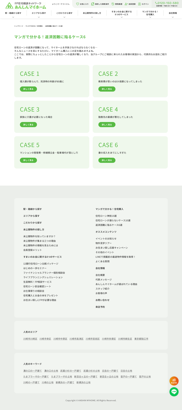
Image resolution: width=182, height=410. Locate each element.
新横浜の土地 (83, 382)
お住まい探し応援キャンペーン (112, 247)
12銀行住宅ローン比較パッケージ (40, 263)
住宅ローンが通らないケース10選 (113, 220)
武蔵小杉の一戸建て (70, 370)
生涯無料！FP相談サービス (37, 281)
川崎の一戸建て (31, 382)
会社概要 (100, 275)
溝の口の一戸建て (32, 370)
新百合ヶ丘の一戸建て (85, 376)
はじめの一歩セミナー (34, 268)
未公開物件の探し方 (92, 13)
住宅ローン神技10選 (106, 215)
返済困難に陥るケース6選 (109, 225)
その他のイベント (105, 252)
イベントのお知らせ (106, 238)
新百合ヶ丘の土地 (109, 376)
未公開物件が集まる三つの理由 (39, 240)
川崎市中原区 (60, 338)
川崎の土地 (47, 382)
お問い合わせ (102, 300)
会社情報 (100, 268)
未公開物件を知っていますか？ (39, 236)
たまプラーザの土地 (61, 376)
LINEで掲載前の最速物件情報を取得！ (116, 256)
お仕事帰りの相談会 (33, 291)
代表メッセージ (104, 279)
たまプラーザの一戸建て (36, 376)
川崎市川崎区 (30, 338)
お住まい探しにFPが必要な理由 (39, 300)
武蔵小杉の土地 (91, 370)
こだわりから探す (64, 13)
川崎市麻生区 (125, 338)
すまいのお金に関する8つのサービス (121, 13)
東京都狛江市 (141, 338)
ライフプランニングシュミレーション (43, 277)
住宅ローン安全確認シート (37, 286)
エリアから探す (39, 13)
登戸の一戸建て (129, 376)
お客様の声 (101, 293)
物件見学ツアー (104, 243)
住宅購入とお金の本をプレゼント (40, 295)
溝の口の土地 (51, 370)
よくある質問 (102, 261)
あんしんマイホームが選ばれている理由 (116, 284)
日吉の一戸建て (110, 370)
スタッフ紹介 (102, 288)
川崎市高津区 (76, 338)
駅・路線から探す (13, 13)
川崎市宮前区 (93, 338)
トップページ (18, 26)
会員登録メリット (32, 250)
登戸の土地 (145, 376)
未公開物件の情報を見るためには (40, 245)
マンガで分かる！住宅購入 (150, 13)
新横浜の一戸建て (65, 382)
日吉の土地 (126, 370)
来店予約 (100, 306)
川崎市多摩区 (109, 338)
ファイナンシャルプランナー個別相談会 (44, 272)
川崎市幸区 (45, 338)
